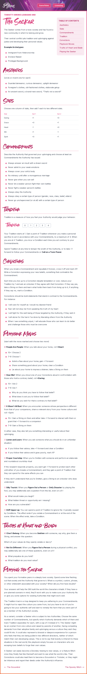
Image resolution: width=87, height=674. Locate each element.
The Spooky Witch (74, 667)
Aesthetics (64, 25)
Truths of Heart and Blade (71, 48)
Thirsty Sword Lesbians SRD (20, 15)
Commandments (67, 32)
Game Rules (44, 5)
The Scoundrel (12, 667)
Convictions (65, 40)
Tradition (63, 36)
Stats (62, 29)
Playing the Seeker (68, 51)
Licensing (59, 5)
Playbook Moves (67, 44)
